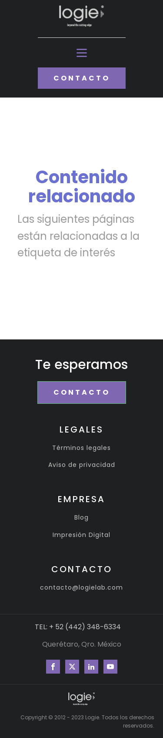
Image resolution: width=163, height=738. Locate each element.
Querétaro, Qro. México (81, 644)
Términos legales (81, 448)
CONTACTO (81, 78)
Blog (81, 517)
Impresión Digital (81, 535)
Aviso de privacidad (81, 465)
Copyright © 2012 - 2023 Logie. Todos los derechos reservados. (87, 721)
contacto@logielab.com (81, 587)
